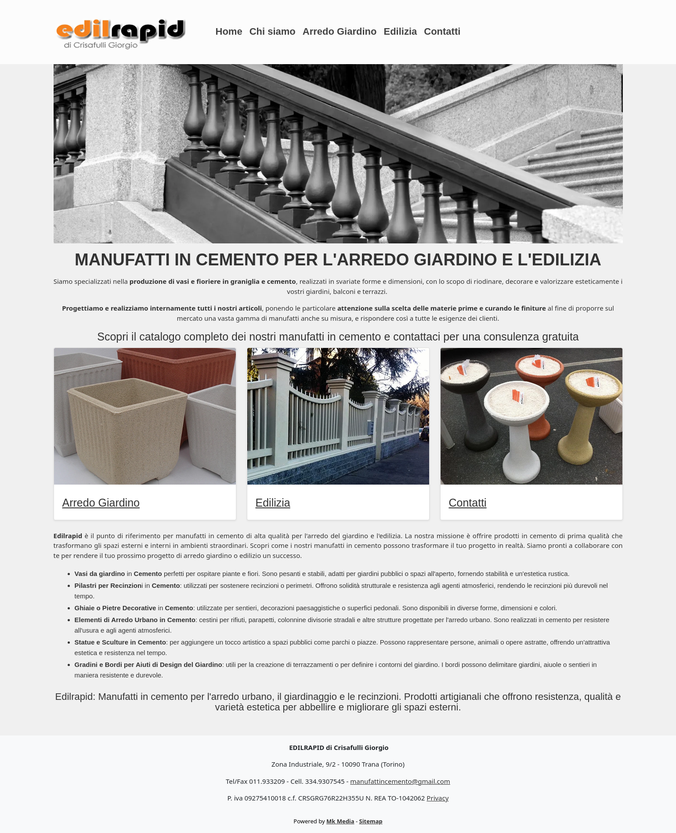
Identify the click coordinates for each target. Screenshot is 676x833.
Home (229, 31)
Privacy (437, 797)
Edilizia (400, 31)
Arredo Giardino (340, 31)
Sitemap (371, 821)
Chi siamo (272, 31)
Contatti (442, 31)
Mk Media (340, 821)
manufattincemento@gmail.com (400, 781)
